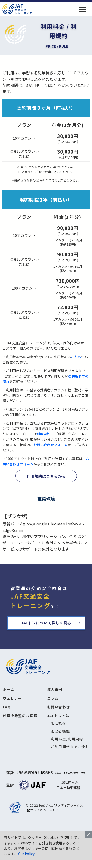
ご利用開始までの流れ (70, 746)
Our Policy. (26, 853)
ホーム (8, 689)
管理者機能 (60, 731)
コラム (53, 698)
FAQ (7, 706)
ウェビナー (12, 698)
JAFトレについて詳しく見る (46, 623)
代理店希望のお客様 (20, 715)
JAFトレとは (58, 715)
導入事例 (54, 689)
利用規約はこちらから (46, 476)
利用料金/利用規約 (67, 738)
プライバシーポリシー (45, 810)
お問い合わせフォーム (50, 444)
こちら (76, 356)
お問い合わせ (58, 706)
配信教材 (58, 723)
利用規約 (43, 433)
